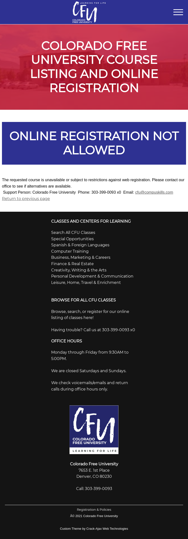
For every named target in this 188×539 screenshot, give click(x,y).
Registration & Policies (94, 509)
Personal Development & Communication (92, 276)
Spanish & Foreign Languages (80, 245)
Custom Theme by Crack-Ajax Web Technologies (94, 528)
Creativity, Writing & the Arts (78, 270)
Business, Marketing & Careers (80, 257)
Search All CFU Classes (73, 232)
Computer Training (70, 251)
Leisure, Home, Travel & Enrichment (86, 282)
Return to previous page (26, 198)
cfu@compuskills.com (154, 192)
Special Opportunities (72, 239)
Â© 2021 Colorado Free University (94, 516)
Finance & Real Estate (72, 263)
